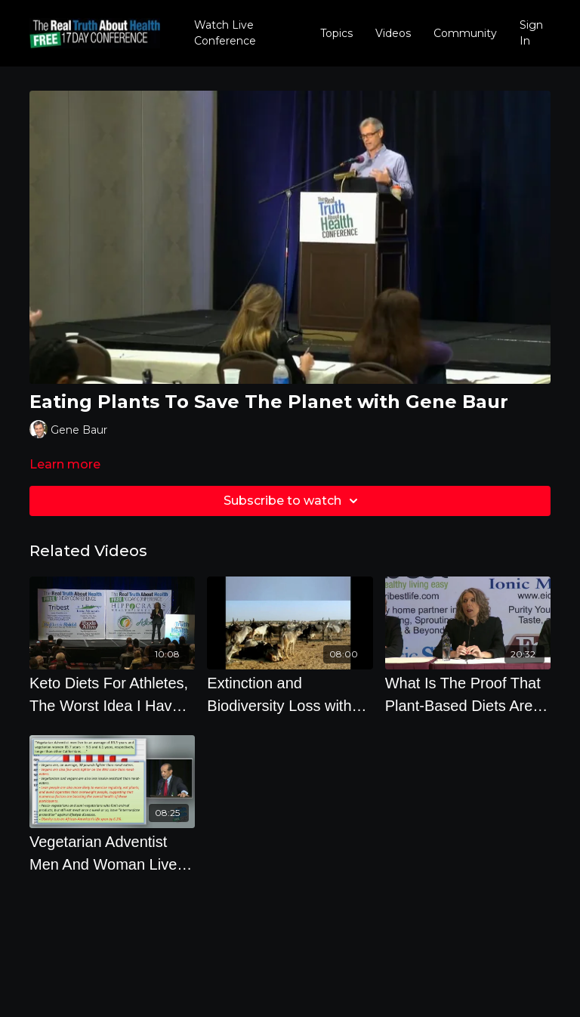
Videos (393, 33)
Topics (336, 33)
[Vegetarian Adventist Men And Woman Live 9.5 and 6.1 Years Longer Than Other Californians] (112, 853)
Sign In (531, 33)
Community (465, 33)
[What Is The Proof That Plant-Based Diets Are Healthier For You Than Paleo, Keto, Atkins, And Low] (468, 694)
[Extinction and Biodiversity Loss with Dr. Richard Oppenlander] (289, 694)
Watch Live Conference (225, 33)
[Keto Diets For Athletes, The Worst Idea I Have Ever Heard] (112, 694)
